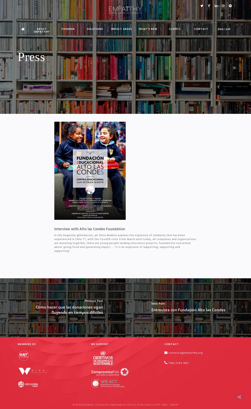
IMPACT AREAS (121, 29)
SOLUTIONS (95, 29)
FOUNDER (68, 29)
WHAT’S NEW (148, 29)
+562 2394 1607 (178, 363)
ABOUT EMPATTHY (41, 30)
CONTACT (201, 29)
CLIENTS (175, 29)
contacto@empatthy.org (185, 353)
